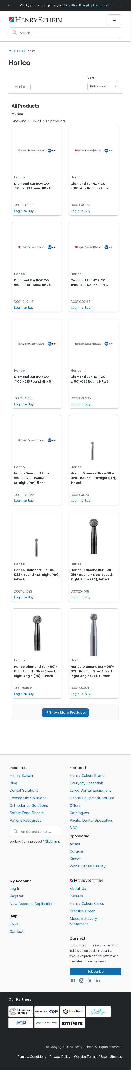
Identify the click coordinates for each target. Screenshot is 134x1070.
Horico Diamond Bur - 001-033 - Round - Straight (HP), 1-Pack (36, 575)
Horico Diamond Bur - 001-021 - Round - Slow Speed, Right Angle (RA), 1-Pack (92, 671)
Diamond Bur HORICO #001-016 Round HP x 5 (89, 282)
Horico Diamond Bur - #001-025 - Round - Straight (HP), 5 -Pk (31, 478)
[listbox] (103, 86)
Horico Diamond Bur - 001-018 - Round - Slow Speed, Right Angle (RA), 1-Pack (35, 671)
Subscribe (95, 971)
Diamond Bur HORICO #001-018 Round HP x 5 (32, 379)
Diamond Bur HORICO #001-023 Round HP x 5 (90, 379)
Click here (52, 841)
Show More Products (67, 712)
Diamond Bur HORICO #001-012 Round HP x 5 (89, 186)
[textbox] (65, 32)
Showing (39, 121)
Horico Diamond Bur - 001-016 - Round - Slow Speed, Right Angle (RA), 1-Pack (92, 575)
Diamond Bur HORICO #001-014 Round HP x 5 (32, 282)
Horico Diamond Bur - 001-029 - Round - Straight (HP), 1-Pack (93, 478)
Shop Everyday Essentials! (90, 5)
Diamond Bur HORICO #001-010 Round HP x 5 (32, 186)
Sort (91, 78)
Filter (23, 86)
